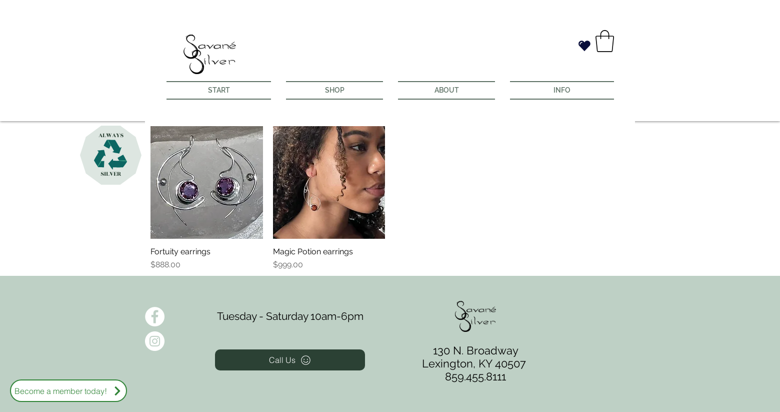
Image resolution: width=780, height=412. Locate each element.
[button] (605, 41)
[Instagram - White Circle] (154, 341)
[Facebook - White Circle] (154, 316)
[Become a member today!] (68, 390)
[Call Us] (290, 359)
